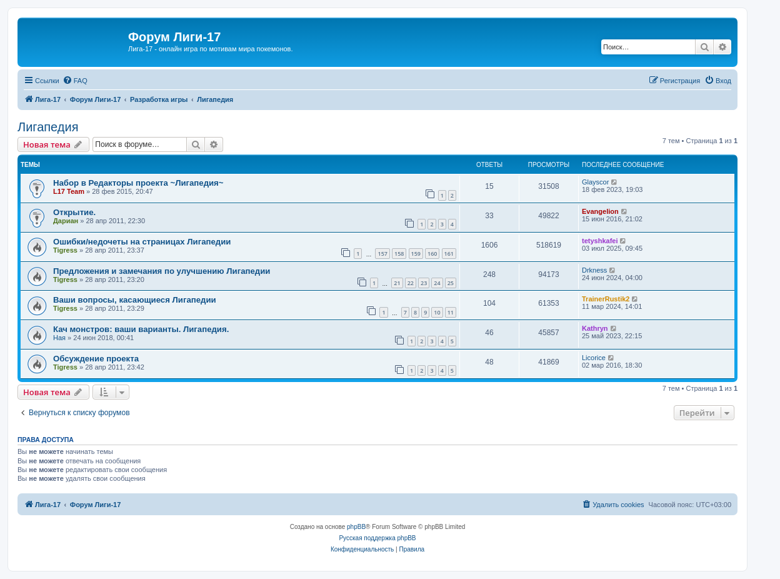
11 (451, 312)
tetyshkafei (600, 240)
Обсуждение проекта (96, 358)
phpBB (356, 526)
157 (382, 253)
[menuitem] (75, 80)
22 (411, 283)
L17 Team (68, 191)
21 (397, 283)
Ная (59, 337)
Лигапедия (48, 127)
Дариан (65, 220)
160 (432, 253)
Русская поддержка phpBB (377, 538)
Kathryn (595, 328)
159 (416, 253)
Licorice (594, 357)
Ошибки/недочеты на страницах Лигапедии (142, 241)
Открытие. (74, 212)
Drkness (594, 270)
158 (399, 253)
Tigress (65, 250)
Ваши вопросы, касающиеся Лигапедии (134, 300)
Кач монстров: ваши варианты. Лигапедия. (141, 329)
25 (451, 283)
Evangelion (600, 211)
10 (437, 312)
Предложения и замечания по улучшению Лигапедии (161, 271)
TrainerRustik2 (605, 299)
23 (424, 283)
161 (449, 253)
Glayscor (595, 182)
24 (437, 283)
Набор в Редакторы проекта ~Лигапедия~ (138, 183)
